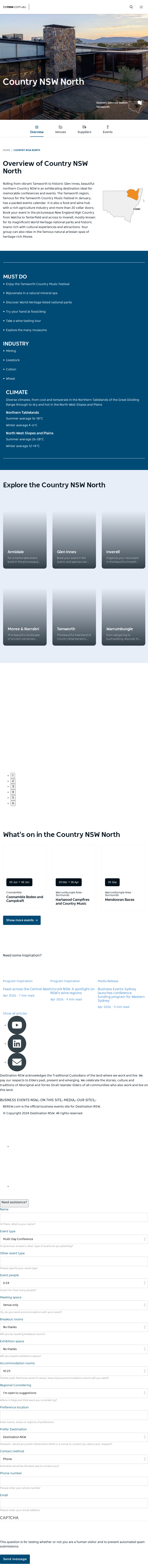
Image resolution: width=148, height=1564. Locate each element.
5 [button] (13, 797)
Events (108, 129)
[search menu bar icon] (131, 7)
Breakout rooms (11, 1319)
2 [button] (13, 781)
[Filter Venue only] (74, 1305)
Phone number (11, 1473)
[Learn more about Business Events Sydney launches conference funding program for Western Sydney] (121, 984)
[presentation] (29, 1532)
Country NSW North (26, 150)
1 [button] (12, 775)
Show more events (20, 920)
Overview (37, 130)
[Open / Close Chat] (14, 1203)
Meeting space (10, 1297)
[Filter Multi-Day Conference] (74, 1239)
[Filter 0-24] (74, 1283)
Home (6, 150)
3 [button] (13, 786)
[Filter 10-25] (74, 1371)
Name (4, 1209)
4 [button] (13, 792)
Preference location (14, 1407)
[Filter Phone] (74, 1459)
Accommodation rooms (17, 1363)
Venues (60, 129)
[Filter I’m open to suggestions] (74, 1393)
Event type (7, 1231)
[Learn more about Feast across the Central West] (26, 979)
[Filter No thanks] (74, 1327)
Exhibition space (12, 1341)
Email (4, 1495)
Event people (9, 1275)
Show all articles (15, 1013)
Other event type (12, 1253)
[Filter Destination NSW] (74, 1437)
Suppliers (84, 129)
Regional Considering (15, 1385)
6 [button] (13, 803)
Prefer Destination (13, 1429)
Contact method (12, 1451)
